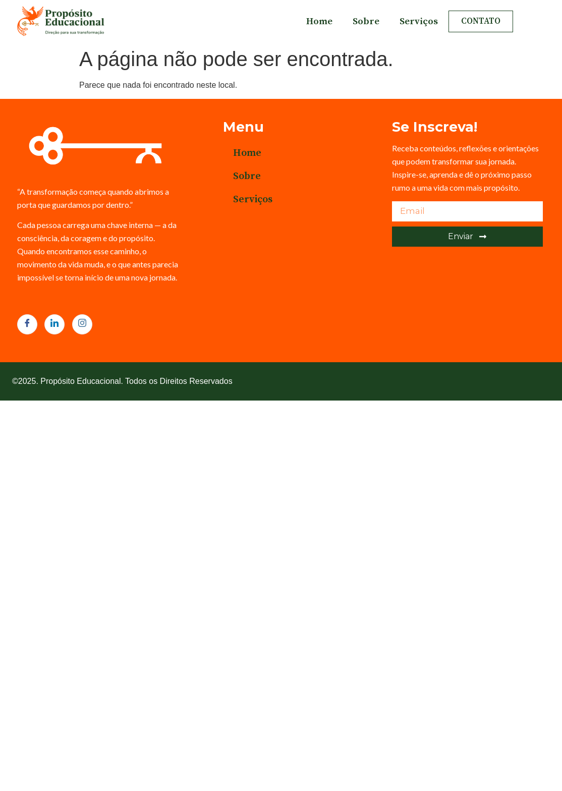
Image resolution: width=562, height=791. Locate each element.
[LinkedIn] (54, 324)
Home (319, 21)
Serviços (419, 21)
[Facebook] (27, 324)
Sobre (366, 21)
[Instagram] (82, 324)
